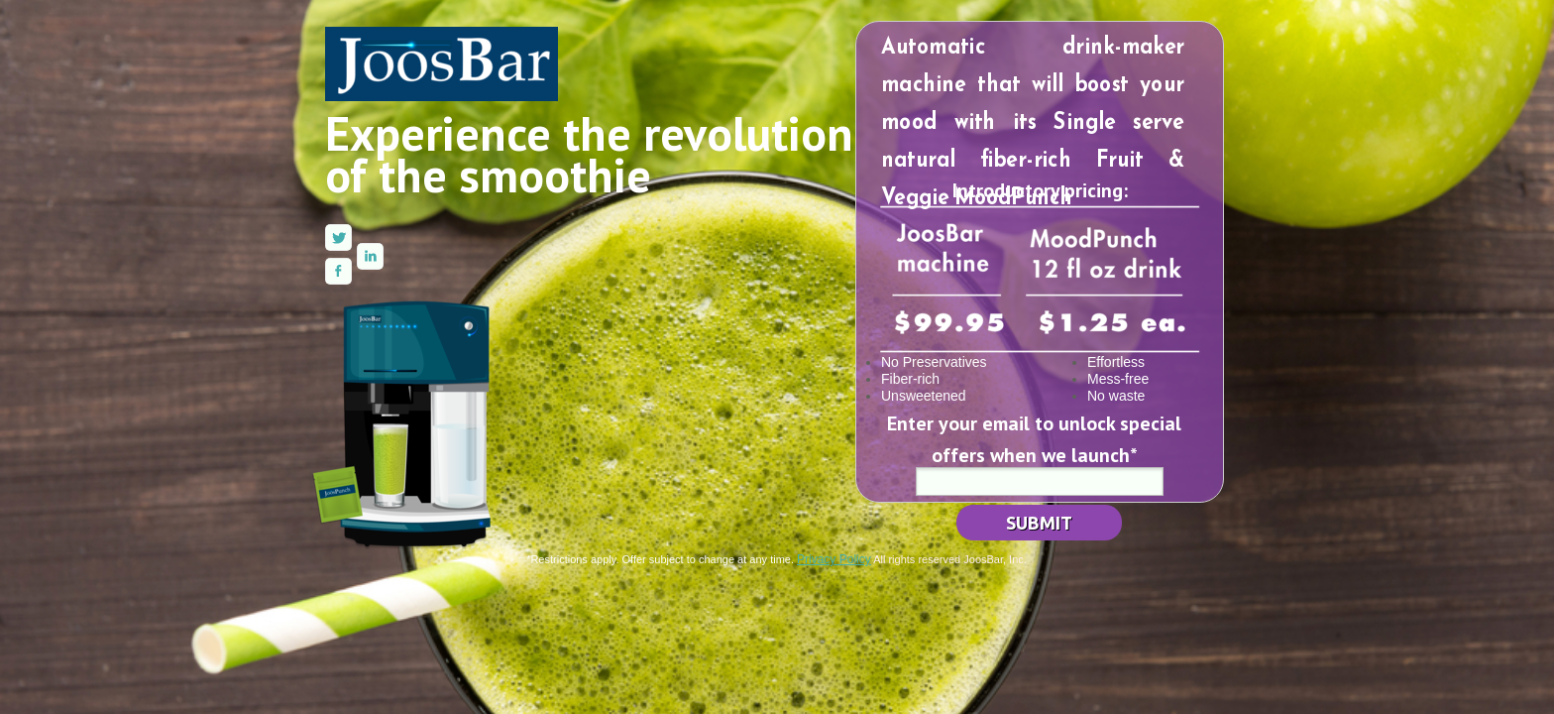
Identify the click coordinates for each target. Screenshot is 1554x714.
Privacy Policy (834, 559)
